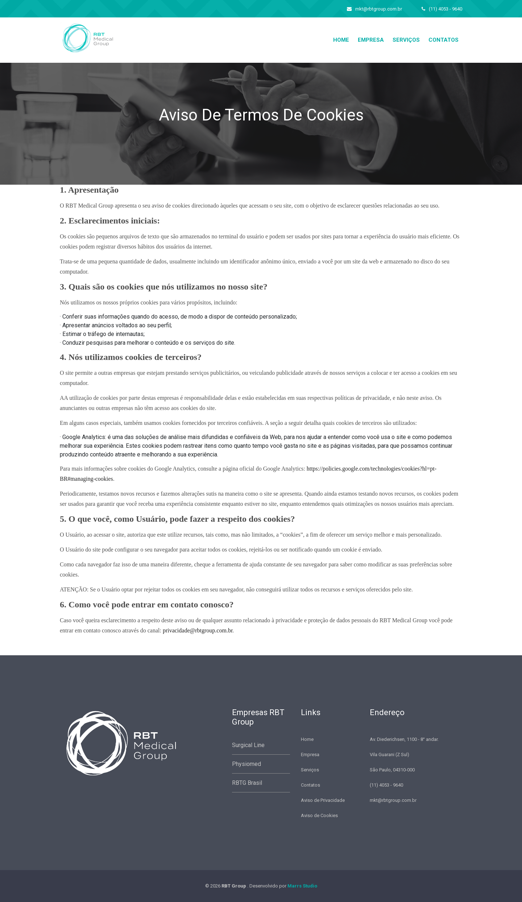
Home (307, 739)
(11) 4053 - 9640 (442, 9)
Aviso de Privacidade (323, 800)
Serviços (406, 40)
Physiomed (246, 763)
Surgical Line (248, 745)
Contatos (443, 40)
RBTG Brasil (247, 782)
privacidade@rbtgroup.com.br (197, 630)
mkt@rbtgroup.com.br (374, 9)
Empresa (371, 40)
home (341, 40)
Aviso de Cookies (319, 815)
